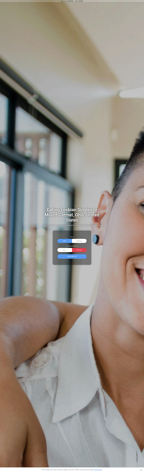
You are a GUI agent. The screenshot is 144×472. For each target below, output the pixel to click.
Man (64, 241)
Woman (79, 241)
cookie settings (97, 469)
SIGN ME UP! (72, 256)
